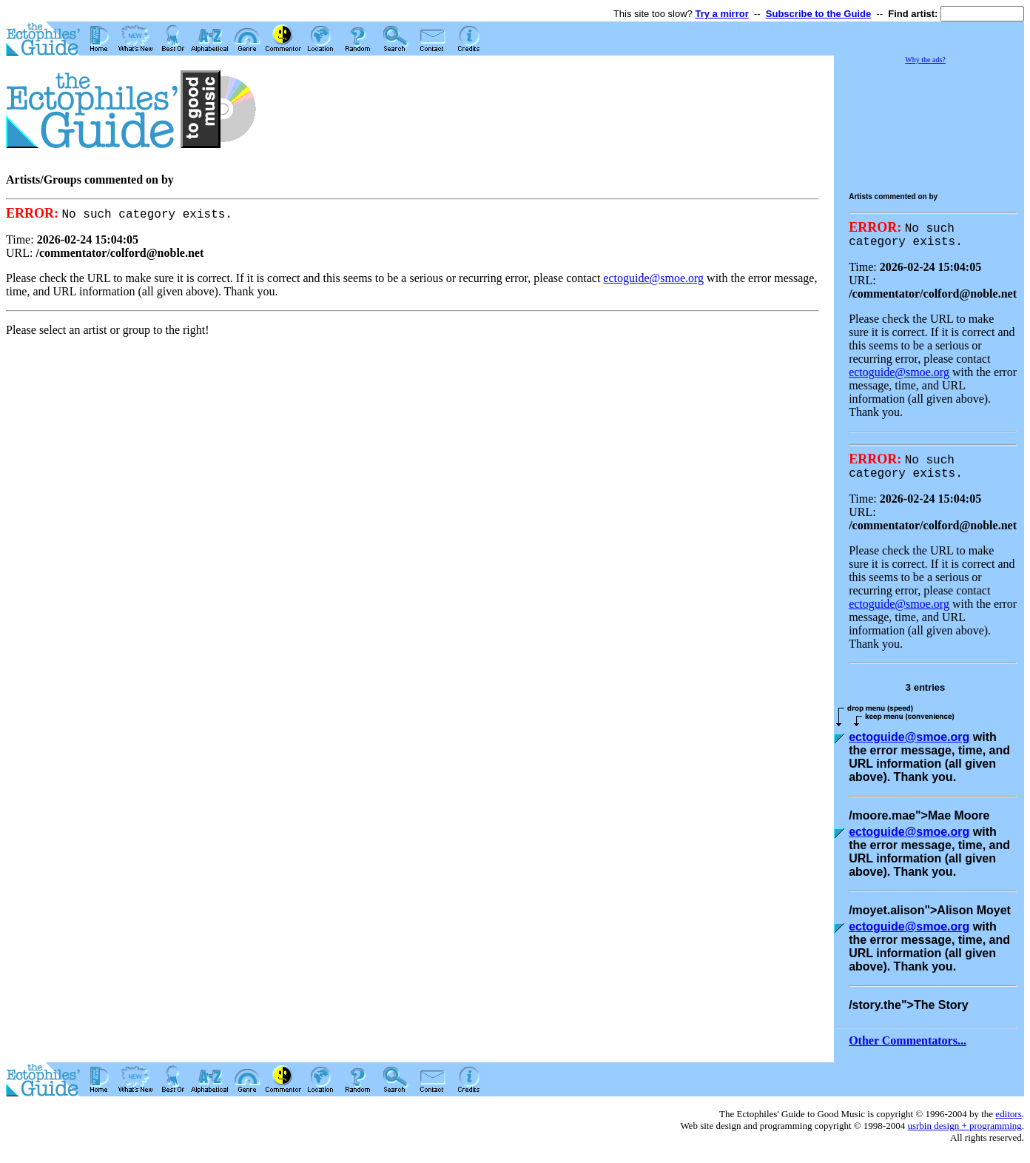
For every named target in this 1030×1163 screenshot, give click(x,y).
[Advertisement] (950, 121)
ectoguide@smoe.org (653, 278)
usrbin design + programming (964, 1133)
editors (1008, 1121)
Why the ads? (925, 60)
